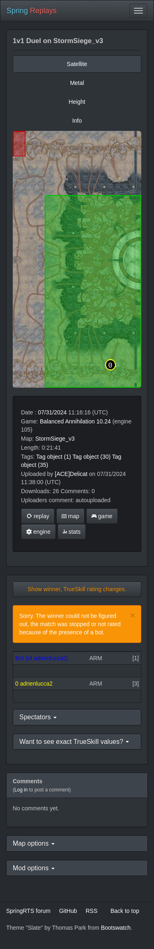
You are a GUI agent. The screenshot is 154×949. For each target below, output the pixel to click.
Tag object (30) (92, 456)
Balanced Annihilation (67, 421)
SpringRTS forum (28, 911)
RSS (91, 911)
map (70, 516)
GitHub (68, 911)
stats (71, 531)
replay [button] (37, 516)
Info (77, 120)
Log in (21, 790)
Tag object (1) (53, 456)
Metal (77, 83)
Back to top (124, 911)
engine (38, 531)
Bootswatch (116, 927)
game (102, 516)
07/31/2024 (52, 412)
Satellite (77, 64)
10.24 (104, 421)
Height (77, 101)
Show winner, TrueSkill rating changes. (77, 589)
